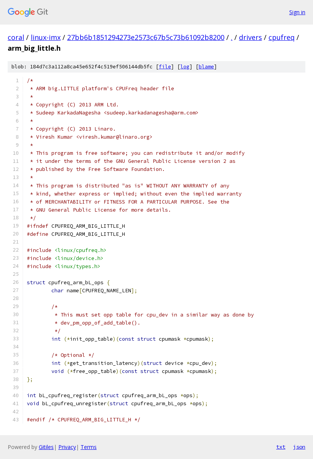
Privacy (67, 447)
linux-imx (46, 37)
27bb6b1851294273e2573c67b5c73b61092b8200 (145, 37)
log (184, 66)
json (299, 446)
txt (280, 446)
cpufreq (282, 37)
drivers (250, 37)
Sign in (297, 12)
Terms (89, 447)
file (165, 66)
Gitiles (46, 447)
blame (206, 66)
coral (16, 37)
